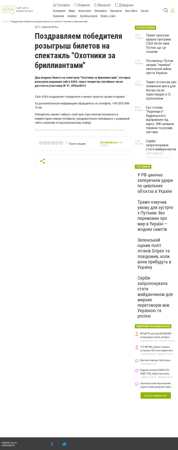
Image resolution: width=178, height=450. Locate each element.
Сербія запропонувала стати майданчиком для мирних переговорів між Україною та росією (161, 151)
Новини (82, 5)
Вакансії (102, 5)
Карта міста (116, 10)
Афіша (72, 10)
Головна (61, 5)
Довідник (124, 5)
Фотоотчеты (84, 10)
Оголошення (59, 10)
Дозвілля (72, 16)
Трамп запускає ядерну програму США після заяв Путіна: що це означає (158, 43)
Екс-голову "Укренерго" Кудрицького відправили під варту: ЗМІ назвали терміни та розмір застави (160, 119)
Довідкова (58, 16)
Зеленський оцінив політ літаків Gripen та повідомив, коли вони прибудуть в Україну (154, 253)
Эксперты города (88, 16)
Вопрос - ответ (108, 16)
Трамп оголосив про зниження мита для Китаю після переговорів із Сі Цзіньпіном (161, 90)
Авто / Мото (131, 10)
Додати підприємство (156, 395)
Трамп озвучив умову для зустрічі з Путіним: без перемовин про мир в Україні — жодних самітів (155, 215)
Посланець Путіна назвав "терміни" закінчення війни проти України (159, 67)
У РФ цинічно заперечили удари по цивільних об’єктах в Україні (155, 183)
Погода (144, 10)
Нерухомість (100, 10)
